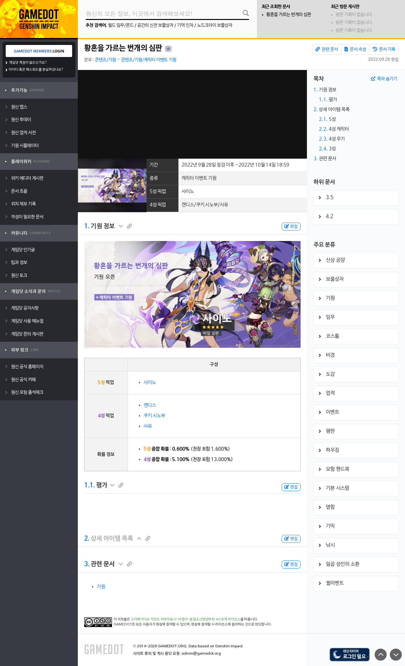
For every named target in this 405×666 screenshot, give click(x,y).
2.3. (323, 139)
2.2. (323, 129)
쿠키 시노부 (154, 415)
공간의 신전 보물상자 (155, 25)
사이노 (150, 382)
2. (87, 538)
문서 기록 (384, 49)
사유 (148, 426)
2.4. (323, 148)
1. (87, 226)
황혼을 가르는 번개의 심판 (288, 14)
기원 (101, 586)
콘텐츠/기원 (105, 60)
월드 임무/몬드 (121, 25)
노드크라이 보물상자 (214, 25)
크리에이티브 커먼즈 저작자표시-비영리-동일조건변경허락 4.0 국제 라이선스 (185, 619)
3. (87, 564)
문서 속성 (355, 49)
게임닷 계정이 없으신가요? (28, 63)
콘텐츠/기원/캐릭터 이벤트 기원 (148, 60)
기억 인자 (185, 25)
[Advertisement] (192, 114)
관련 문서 (326, 49)
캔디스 (150, 405)
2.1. (323, 119)
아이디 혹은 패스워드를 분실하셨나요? (36, 70)
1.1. (89, 485)
